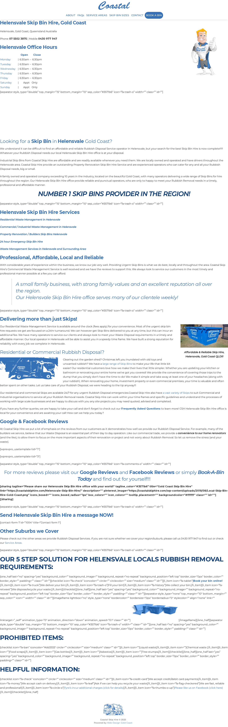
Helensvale (71, 141)
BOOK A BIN (154, 15)
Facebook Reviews (151, 472)
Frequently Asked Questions (140, 408)
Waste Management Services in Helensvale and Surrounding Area (43, 248)
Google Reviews (99, 472)
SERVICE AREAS (96, 15)
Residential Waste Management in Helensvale (30, 219)
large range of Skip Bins (117, 363)
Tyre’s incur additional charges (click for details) (94, 687)
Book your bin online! (207, 580)
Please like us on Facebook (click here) (198, 687)
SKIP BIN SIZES (119, 15)
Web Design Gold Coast (119, 722)
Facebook (35, 421)
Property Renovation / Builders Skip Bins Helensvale (33, 234)
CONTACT (137, 15)
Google (8, 421)
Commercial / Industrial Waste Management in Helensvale (38, 226)
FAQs (80, 15)
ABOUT (70, 15)
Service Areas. (13, 542)
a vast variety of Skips (176, 392)
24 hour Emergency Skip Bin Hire (21, 241)
